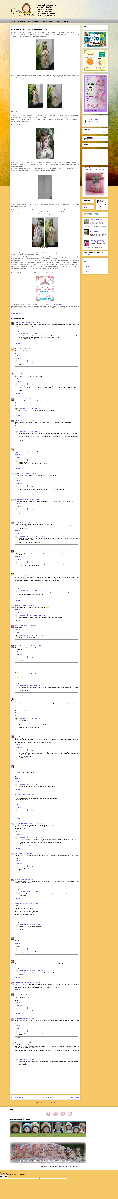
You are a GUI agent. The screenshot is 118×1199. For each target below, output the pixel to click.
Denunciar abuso (87, 206)
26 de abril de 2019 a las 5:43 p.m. (35, 645)
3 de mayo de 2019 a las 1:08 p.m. (36, 810)
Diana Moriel (18, 449)
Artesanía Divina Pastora (24, 21)
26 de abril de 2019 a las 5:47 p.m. (32, 668)
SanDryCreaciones (19, 982)
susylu (16, 961)
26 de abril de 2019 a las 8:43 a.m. (32, 373)
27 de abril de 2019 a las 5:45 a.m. (27, 699)
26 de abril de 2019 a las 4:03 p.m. (28, 625)
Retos (58, 21)
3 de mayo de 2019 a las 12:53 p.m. (37, 750)
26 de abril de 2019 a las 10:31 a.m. (29, 449)
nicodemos (62, 1166)
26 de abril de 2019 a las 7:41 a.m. (32, 322)
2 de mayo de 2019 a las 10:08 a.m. (37, 536)
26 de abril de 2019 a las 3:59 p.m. (26, 574)
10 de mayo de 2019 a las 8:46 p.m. (37, 1059)
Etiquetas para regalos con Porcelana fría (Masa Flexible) (97, 241)
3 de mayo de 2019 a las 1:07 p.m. (36, 784)
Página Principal (46, 1097)
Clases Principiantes (48, 21)
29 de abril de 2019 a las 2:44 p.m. (32, 982)
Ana (16, 1042)
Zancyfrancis (18, 522)
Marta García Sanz (19, 668)
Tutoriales (36, 21)
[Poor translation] (5, 1176)
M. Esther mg (18, 473)
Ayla (16, 853)
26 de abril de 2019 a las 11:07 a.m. (32, 499)
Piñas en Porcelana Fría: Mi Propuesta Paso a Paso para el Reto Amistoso (94, 169)
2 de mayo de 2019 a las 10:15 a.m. (37, 635)
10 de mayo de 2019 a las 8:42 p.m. (37, 1031)
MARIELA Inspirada (19, 373)
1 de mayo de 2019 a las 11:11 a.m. (25, 1042)
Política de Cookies (90, 252)
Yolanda (17, 699)
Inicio (13, 21)
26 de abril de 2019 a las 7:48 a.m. (25, 348)
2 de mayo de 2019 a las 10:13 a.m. (37, 615)
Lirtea (16, 420)
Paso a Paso (87, 264)
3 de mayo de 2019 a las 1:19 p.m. (36, 866)
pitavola (17, 938)
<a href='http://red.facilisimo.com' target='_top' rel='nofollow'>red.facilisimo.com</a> (92, 214)
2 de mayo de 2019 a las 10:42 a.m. (37, 718)
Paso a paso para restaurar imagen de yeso (96, 220)
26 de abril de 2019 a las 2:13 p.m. (30, 551)
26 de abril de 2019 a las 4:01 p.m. (26, 605)
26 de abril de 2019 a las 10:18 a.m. (26, 420)
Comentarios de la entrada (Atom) (48, 1102)
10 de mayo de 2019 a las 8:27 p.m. (37, 949)
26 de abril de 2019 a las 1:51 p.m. (29, 522)
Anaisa (16, 574)
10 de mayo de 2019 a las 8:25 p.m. (37, 924)
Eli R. (16, 879)
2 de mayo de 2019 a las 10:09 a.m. (37, 562)
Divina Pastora (87, 271)
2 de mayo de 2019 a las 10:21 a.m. (37, 685)
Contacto (65, 21)
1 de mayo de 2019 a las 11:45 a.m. (37, 431)
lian (16, 348)
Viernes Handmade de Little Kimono (51, 304)
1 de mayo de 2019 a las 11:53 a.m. (37, 509)
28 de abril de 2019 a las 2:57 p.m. (25, 879)
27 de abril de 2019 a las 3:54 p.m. (28, 794)
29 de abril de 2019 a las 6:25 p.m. (36, 994)
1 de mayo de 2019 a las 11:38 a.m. (37, 333)
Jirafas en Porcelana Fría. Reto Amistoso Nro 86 (97, 230)
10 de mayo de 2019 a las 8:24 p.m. (37, 891)
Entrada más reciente (17, 1097)
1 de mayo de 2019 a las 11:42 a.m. (37, 384)
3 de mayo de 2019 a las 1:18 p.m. (36, 837)
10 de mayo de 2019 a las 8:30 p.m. (37, 1008)
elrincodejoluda (19, 903)
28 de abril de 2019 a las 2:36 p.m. (25, 853)
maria (16, 398)
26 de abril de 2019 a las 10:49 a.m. (30, 473)
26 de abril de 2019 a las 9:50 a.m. (26, 398)
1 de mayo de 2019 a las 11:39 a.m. (37, 361)
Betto (16, 766)
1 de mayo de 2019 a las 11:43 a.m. (37, 408)
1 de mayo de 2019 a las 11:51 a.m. (37, 486)
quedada (24, 272)
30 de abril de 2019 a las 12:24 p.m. (27, 1018)
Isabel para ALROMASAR (21, 823)
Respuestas (19, 331)
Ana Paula (17, 794)
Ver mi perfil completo (94, 121)
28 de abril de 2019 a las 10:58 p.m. (27, 961)
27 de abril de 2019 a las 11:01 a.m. (26, 766)
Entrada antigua (74, 1097)
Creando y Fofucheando (21, 736)
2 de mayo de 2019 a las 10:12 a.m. (37, 590)
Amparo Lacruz (18, 551)
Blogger (75, 1166)
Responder (17, 328)
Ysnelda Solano (22, 333)
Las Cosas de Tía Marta (70, 253)
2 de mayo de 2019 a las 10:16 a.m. (37, 657)
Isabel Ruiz (17, 625)
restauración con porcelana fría (23, 314)
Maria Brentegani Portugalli (21, 994)
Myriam (17, 1018)
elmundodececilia (19, 499)
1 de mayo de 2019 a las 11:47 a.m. (37, 460)
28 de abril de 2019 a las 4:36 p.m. (27, 938)
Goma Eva (86, 266)
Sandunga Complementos (21, 645)
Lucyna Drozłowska (19, 322)
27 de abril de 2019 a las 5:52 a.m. (34, 736)
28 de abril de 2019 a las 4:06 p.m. (30, 903)
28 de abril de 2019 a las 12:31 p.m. (36, 823)
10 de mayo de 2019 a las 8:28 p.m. (37, 970)
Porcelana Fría (87, 269)
